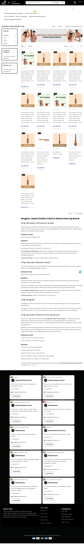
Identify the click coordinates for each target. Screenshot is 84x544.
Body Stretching (65, 517)
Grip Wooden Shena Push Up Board (40, 315)
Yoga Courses (65, 523)
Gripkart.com (34, 365)
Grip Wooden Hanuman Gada (37, 223)
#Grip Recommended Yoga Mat (13, 13)
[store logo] (4, 2)
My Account (44, 514)
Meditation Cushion (66, 515)
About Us (43, 511)
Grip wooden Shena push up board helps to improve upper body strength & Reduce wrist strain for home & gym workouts (43, 158)
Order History (44, 517)
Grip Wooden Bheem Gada (35, 263)
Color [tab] (5, 40)
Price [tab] (5, 38)
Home (54, 26)
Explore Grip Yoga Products (37, 16)
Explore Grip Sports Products (12, 19)
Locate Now (16, 397)
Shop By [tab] (6, 31)
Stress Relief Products (67, 520)
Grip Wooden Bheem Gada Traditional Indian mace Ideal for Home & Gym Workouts (75, 156)
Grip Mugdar (28, 300)
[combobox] (45, 2)
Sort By (66, 46)
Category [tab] (6, 35)
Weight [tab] (5, 43)
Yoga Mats (64, 512)
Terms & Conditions (46, 523)
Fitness (60, 26)
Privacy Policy (44, 520)
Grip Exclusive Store (31, 13)
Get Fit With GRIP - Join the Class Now (15, 16)
